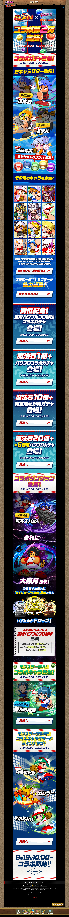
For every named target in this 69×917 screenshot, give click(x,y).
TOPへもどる (10, 4)
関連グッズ (37, 912)
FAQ (44, 912)
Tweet (63, 7)
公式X (19, 912)
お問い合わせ (50, 912)
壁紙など (31, 912)
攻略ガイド (25, 912)
